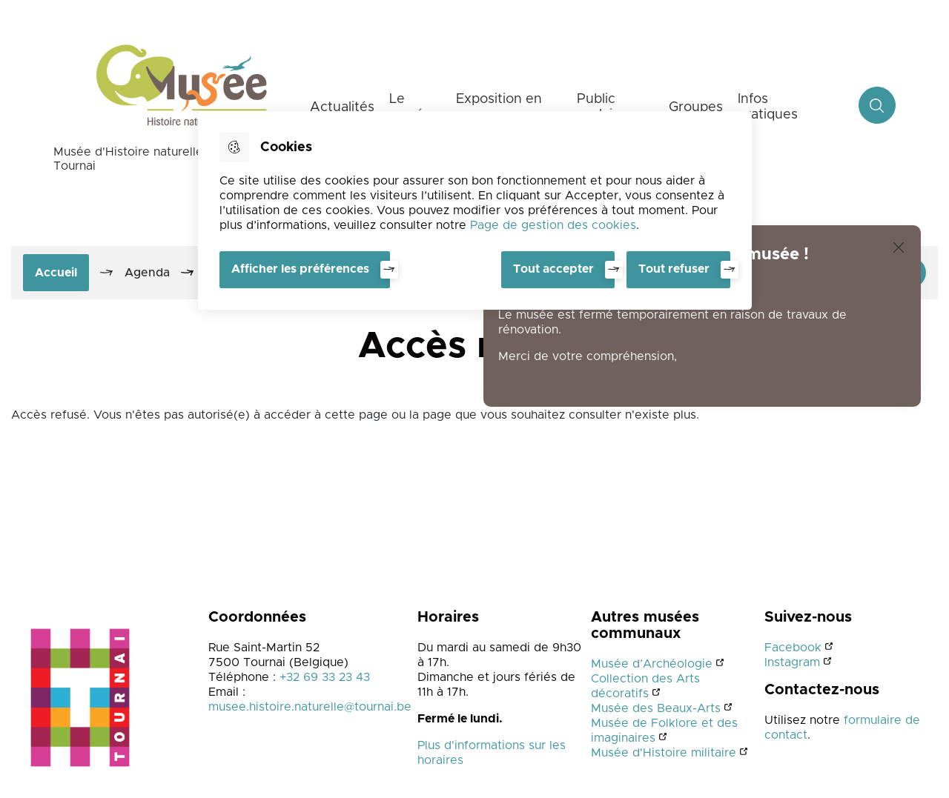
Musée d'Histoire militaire (663, 753)
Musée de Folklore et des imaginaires (664, 730)
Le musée (410, 107)
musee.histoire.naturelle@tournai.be (309, 707)
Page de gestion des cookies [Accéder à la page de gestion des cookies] (553, 225)
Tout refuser (674, 269)
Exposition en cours (499, 107)
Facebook (792, 648)
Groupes (696, 107)
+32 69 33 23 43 (325, 677)
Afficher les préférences (300, 269)
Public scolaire (601, 107)
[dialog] (475, 210)
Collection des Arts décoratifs (645, 686)
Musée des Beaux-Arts (656, 708)
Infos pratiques (768, 107)
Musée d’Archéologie (651, 664)
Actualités (342, 107)
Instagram (792, 662)
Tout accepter (553, 269)
